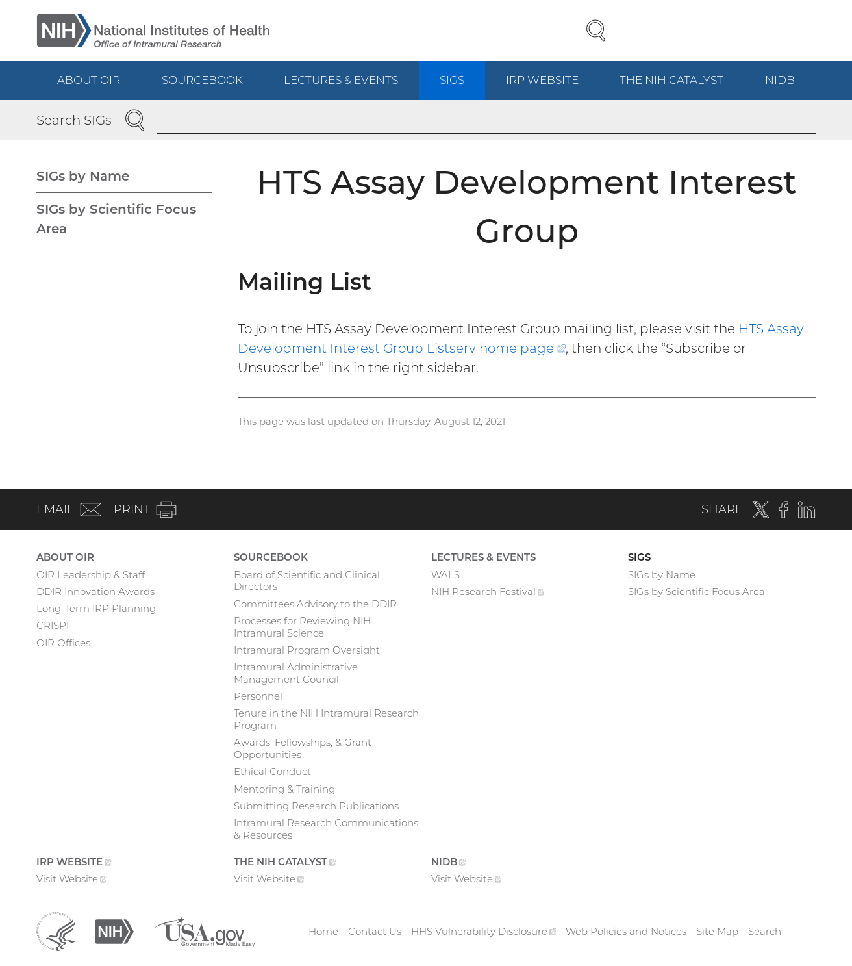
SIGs (452, 79)
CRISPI (52, 625)
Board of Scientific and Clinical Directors (307, 580)
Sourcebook (202, 79)
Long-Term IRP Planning (96, 608)
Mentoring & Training (284, 789)
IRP (552, 86)
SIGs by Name (82, 176)
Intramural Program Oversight (307, 650)
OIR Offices (63, 643)
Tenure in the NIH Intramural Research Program (326, 719)
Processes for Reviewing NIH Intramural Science (302, 627)
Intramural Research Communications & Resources (326, 829)
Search (764, 931)
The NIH (682, 86)
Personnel (258, 696)
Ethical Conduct (272, 771)
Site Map (717, 931)
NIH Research (488, 593)
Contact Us (374, 931)
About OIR (88, 79)
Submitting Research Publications (316, 806)
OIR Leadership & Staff (90, 574)
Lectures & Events (341, 79)
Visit (71, 880)
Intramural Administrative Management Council (296, 673)
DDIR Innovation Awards (95, 591)
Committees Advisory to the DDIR (315, 604)
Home (323, 931)
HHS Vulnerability (484, 931)
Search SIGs (74, 120)
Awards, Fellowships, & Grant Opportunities (302, 748)
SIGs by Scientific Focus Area (116, 218)
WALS (445, 574)
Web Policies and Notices (626, 931)
